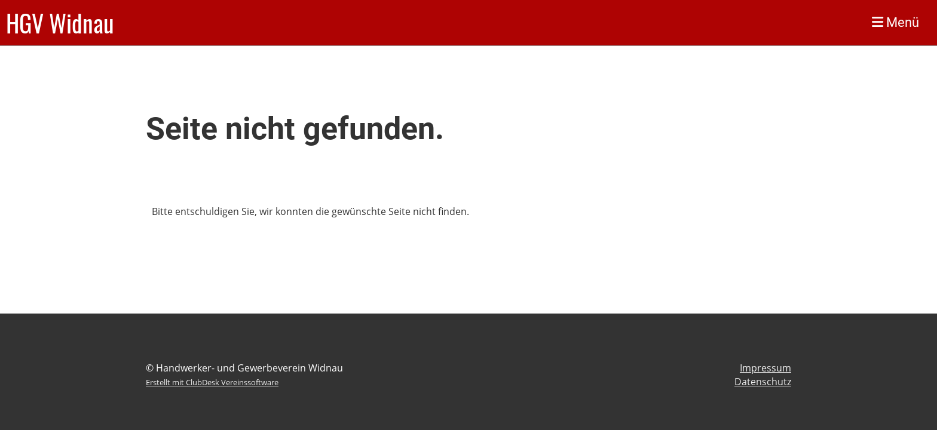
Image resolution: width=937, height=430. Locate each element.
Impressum (765, 367)
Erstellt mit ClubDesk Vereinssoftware (212, 382)
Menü (895, 22)
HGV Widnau (60, 22)
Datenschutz (762, 381)
